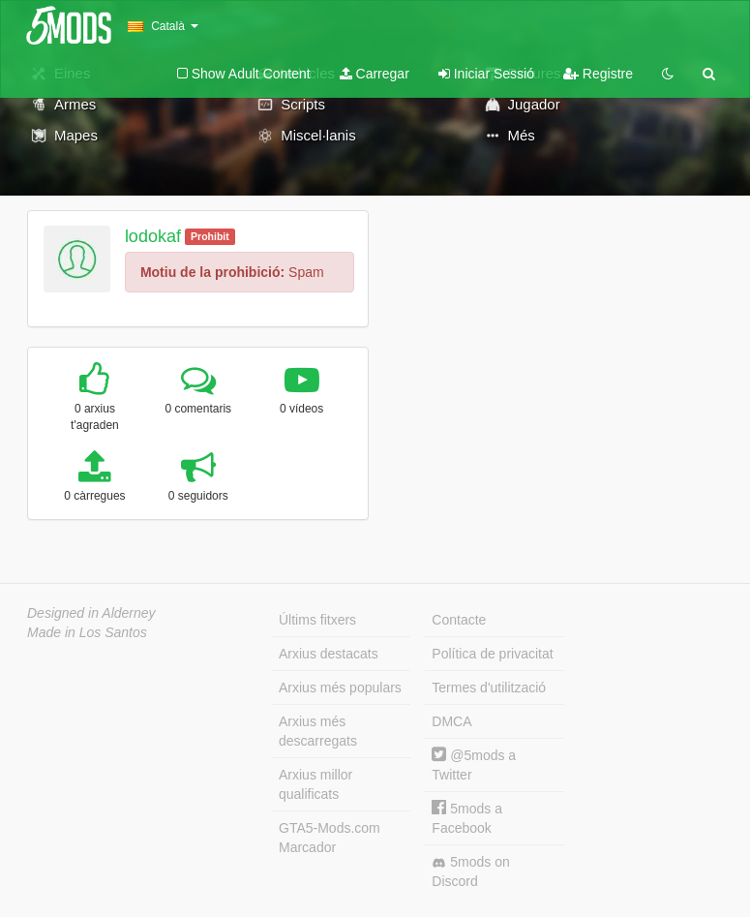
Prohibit (210, 236)
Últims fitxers (317, 619)
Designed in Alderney (91, 613)
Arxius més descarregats (318, 731)
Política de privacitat (492, 653)
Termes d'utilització (489, 687)
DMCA (451, 721)
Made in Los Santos (87, 632)
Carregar (374, 73)
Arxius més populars (340, 687)
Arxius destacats (328, 653)
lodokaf (153, 236)
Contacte (459, 619)
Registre (598, 73)
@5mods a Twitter (474, 764)
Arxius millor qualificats (315, 784)
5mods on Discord (470, 871)
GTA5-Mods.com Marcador (329, 837)
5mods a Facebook (467, 818)
